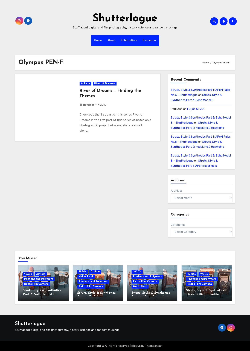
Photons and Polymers (38, 279)
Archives (176, 190)
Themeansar (153, 345)
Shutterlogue (125, 18)
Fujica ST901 (195, 109)
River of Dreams (104, 83)
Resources (149, 40)
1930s (28, 274)
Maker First (86, 276)
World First (140, 286)
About (111, 40)
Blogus (136, 345)
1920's (137, 271)
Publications (129, 40)
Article (85, 83)
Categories (178, 224)
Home (98, 40)
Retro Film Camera (36, 283)
